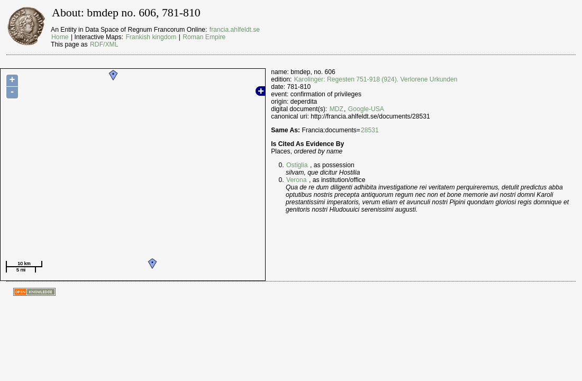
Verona (296, 180)
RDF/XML (104, 44)
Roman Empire (204, 37)
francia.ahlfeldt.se (235, 29)
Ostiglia (297, 165)
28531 (370, 130)
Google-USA (366, 109)
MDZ (336, 109)
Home (59, 37)
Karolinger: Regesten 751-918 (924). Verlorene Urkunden (376, 79)
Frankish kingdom (150, 37)
